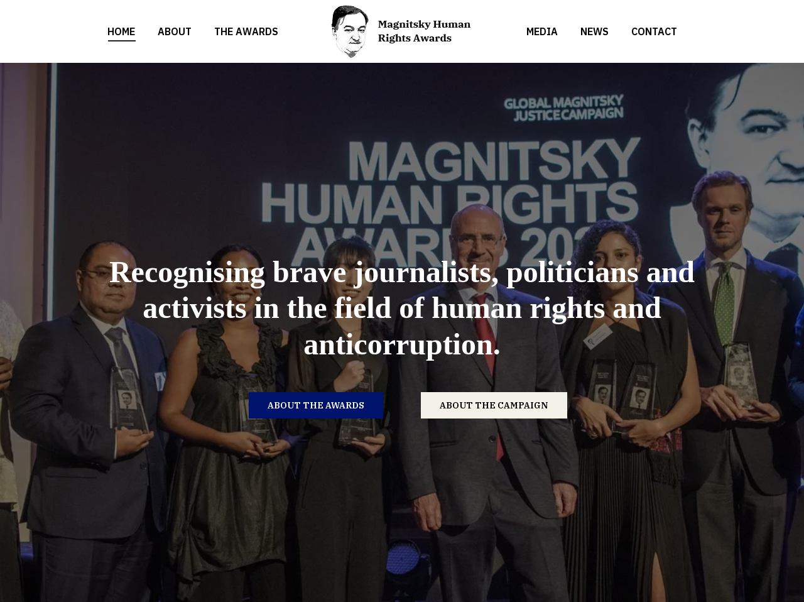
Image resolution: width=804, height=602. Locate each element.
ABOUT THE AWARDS (316, 405)
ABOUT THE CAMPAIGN (494, 405)
